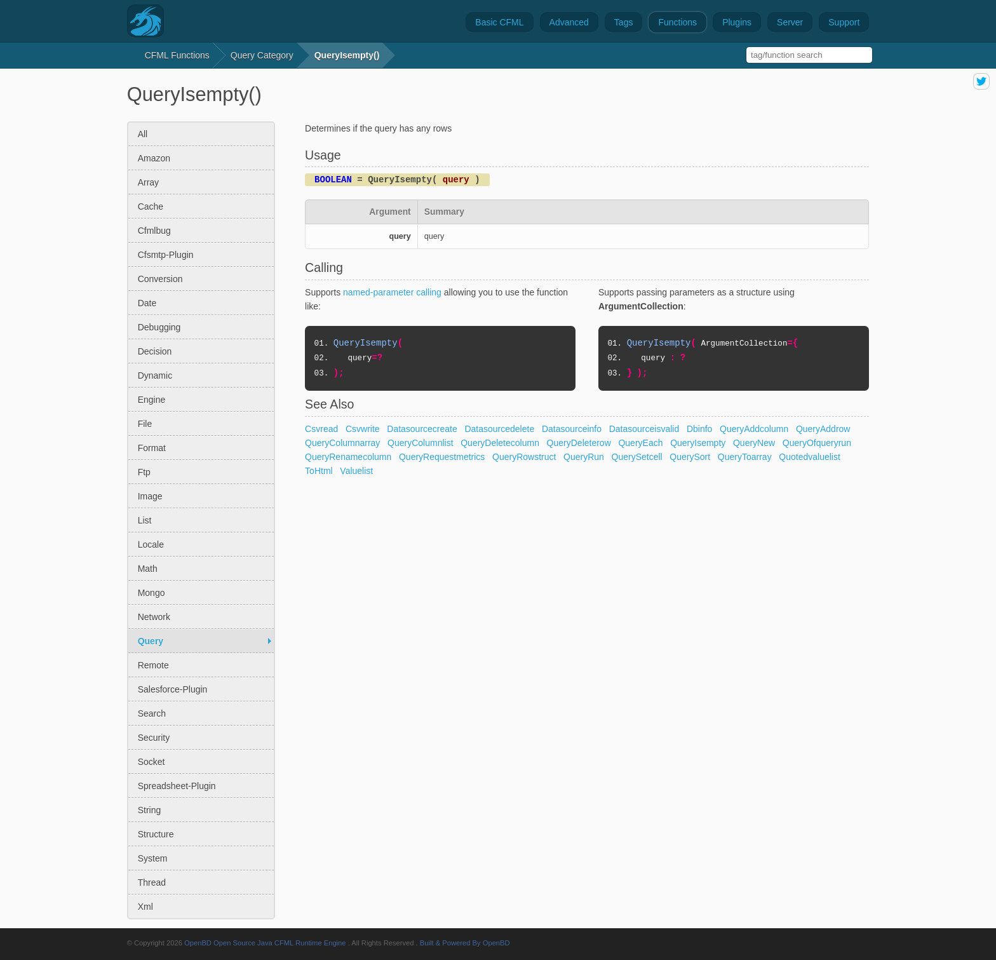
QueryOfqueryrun (817, 443)
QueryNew (754, 443)
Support (843, 22)
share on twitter (981, 81)
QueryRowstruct (524, 457)
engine (152, 400)
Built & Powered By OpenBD (465, 943)
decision (155, 351)
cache (150, 206)
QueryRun (583, 457)
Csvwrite (363, 429)
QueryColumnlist (420, 443)
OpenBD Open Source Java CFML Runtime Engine (265, 943)
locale (151, 544)
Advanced (569, 22)
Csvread (321, 429)
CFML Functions (177, 55)
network (154, 617)
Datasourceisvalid (644, 429)
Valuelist (356, 471)
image (150, 496)
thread (152, 882)
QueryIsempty (697, 443)
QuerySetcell (637, 457)
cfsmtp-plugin (166, 255)
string (149, 810)
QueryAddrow (823, 429)
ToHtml (319, 471)
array (148, 182)
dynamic (155, 375)
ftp (144, 472)
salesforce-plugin (173, 689)
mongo (151, 593)
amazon (154, 158)
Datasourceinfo (572, 429)
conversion (160, 279)
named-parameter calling (392, 292)
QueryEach (640, 443)
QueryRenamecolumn (348, 457)
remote (153, 665)
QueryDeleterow (579, 443)
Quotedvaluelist (809, 457)
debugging (159, 327)
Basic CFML (499, 22)
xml (145, 907)
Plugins (736, 22)
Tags (623, 22)
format (152, 448)
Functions (677, 22)
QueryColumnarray (342, 443)
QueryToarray (745, 457)
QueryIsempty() (347, 55)
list (145, 520)
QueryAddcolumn (754, 429)
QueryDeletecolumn (500, 443)
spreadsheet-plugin (177, 786)
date (147, 303)
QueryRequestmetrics (442, 457)
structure (156, 834)
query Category (262, 55)
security (154, 738)
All (143, 134)
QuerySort (690, 457)
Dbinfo (699, 429)
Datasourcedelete (499, 429)
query (150, 641)
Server (790, 22)
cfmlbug (154, 231)
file (145, 424)
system (153, 858)
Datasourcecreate (422, 429)
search (152, 713)
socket (151, 762)
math (148, 569)
